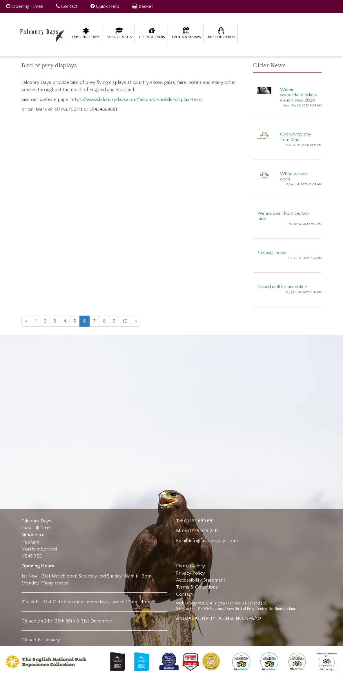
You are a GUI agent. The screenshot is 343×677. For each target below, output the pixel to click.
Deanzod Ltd (255, 603)
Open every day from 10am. (295, 137)
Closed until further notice (282, 286)
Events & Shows (186, 33)
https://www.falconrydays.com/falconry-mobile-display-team (136, 99)
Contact (184, 594)
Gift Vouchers (152, 33)
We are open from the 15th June (283, 216)
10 (125, 321)
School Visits (119, 33)
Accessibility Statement (200, 580)
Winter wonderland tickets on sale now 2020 (298, 95)
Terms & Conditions (197, 587)
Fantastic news (271, 252)
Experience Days (86, 33)
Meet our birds (221, 33)
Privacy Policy (190, 573)
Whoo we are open (293, 176)
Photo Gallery (190, 566)
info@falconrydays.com (213, 540)
